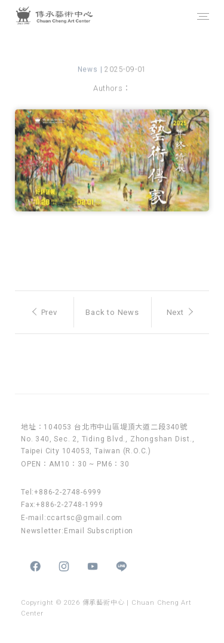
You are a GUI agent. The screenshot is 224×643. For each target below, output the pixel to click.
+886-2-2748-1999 (69, 504)
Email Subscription (98, 531)
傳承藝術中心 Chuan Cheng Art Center (68, 16)
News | (91, 71)
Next (180, 312)
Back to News (112, 312)
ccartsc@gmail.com (85, 518)
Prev (44, 312)
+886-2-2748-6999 (68, 492)
